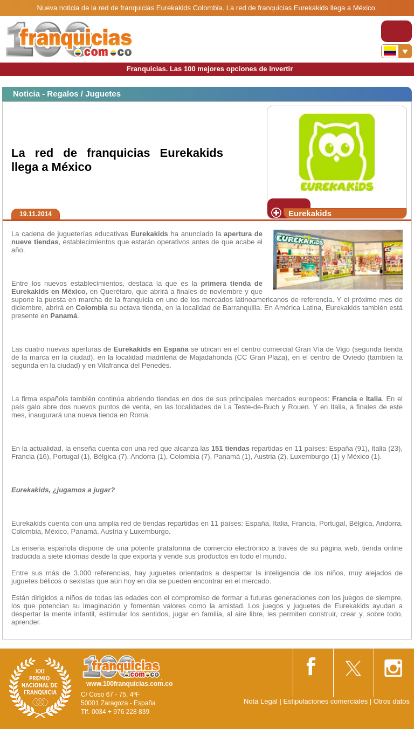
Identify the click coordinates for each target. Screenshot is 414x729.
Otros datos (392, 701)
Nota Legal (261, 701)
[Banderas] (396, 51)
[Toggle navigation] (396, 31)
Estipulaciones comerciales (326, 701)
